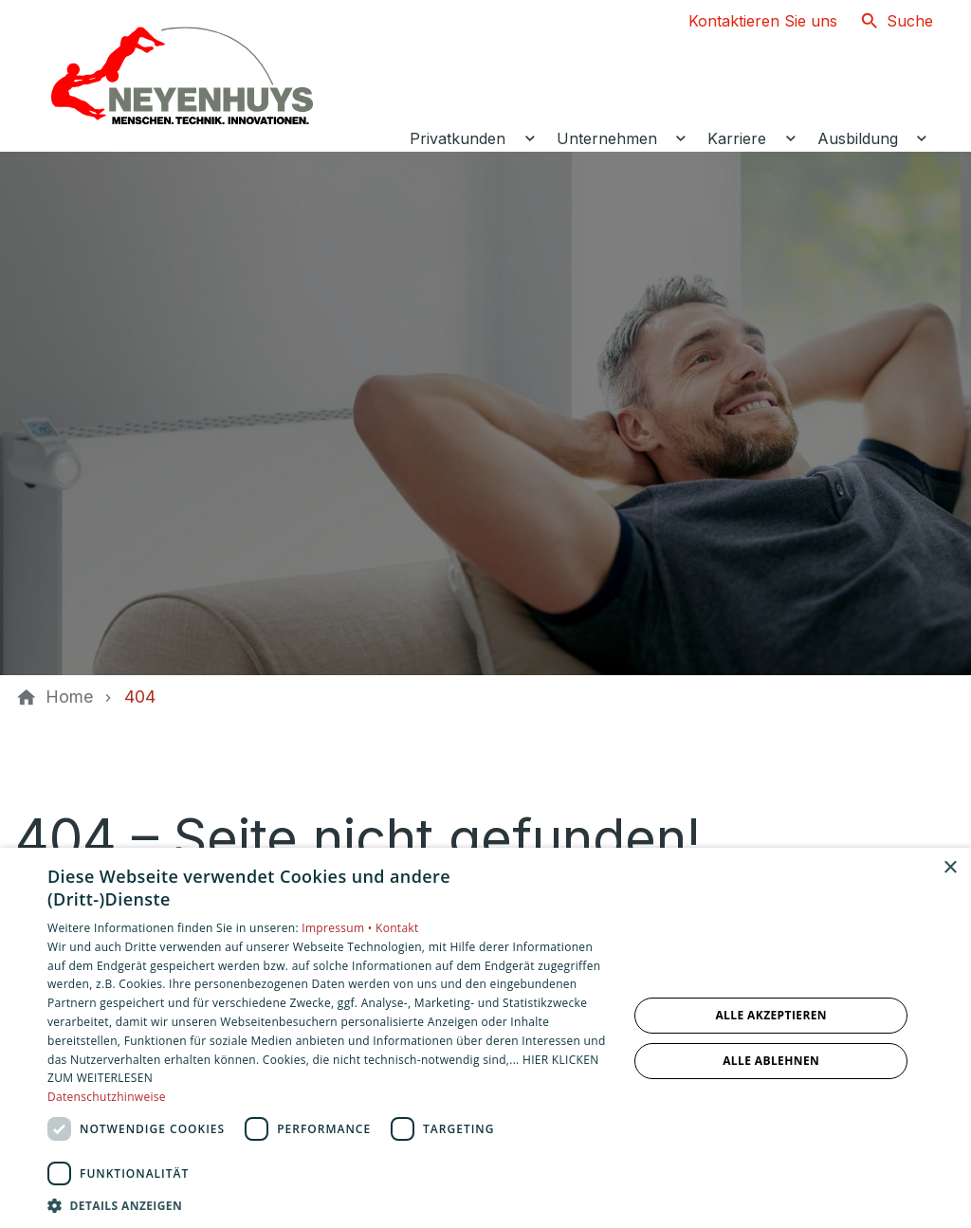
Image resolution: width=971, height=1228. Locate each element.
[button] (329, 1205)
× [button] (950, 868)
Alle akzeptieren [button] (771, 1015)
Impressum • (339, 928)
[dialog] (485, 1038)
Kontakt (397, 928)
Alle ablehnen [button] (771, 1061)
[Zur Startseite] (182, 76)
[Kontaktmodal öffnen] (747, 21)
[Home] (69, 697)
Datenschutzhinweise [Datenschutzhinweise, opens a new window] (106, 1097)
